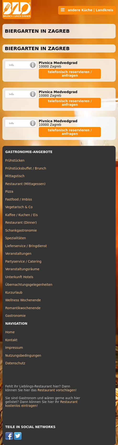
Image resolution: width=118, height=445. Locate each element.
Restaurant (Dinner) (21, 222)
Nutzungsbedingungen (23, 355)
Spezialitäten (15, 238)
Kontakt (11, 340)
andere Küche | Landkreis (87, 10)
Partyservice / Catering (23, 261)
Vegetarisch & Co (19, 207)
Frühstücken (15, 160)
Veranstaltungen (18, 253)
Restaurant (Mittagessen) (25, 184)
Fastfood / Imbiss (18, 199)
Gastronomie (15, 316)
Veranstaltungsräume (22, 269)
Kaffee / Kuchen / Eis (21, 215)
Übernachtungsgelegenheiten (28, 284)
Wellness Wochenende (23, 300)
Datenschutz (15, 363)
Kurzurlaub (13, 292)
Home (10, 332)
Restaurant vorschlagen (56, 390)
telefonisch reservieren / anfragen (70, 73)
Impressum (14, 348)
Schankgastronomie (21, 230)
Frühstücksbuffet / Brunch (25, 168)
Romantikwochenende (22, 308)
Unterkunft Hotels (19, 277)
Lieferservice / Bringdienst (26, 246)
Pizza (9, 191)
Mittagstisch (15, 176)
